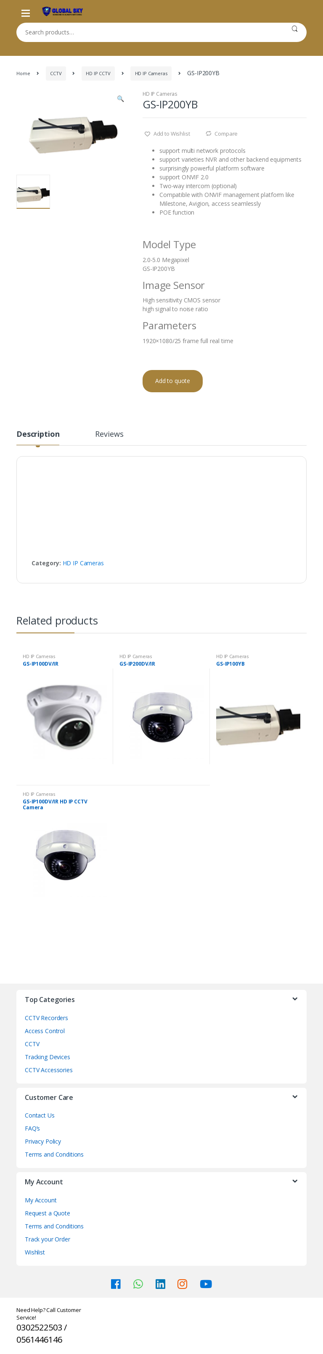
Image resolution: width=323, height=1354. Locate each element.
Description (37, 434)
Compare (226, 133)
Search (295, 32)
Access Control (45, 1031)
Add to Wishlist (171, 133)
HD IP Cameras (151, 73)
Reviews (109, 434)
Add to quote (172, 381)
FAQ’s (32, 1128)
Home (23, 73)
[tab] (37, 437)
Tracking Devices (47, 1057)
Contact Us (40, 1115)
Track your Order (47, 1239)
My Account (41, 1200)
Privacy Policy (43, 1141)
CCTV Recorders (46, 1018)
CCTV (55, 73)
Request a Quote (47, 1213)
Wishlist (35, 1252)
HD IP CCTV (98, 73)
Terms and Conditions (54, 1154)
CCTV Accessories (49, 1070)
